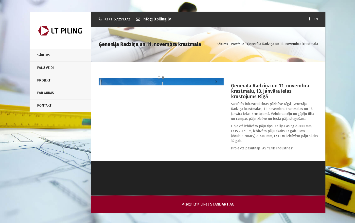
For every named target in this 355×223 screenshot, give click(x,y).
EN (316, 19)
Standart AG (222, 204)
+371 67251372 (117, 19)
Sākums (43, 55)
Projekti (44, 80)
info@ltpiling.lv (156, 19)
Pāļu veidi (45, 68)
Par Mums (45, 93)
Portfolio (237, 44)
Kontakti (45, 105)
